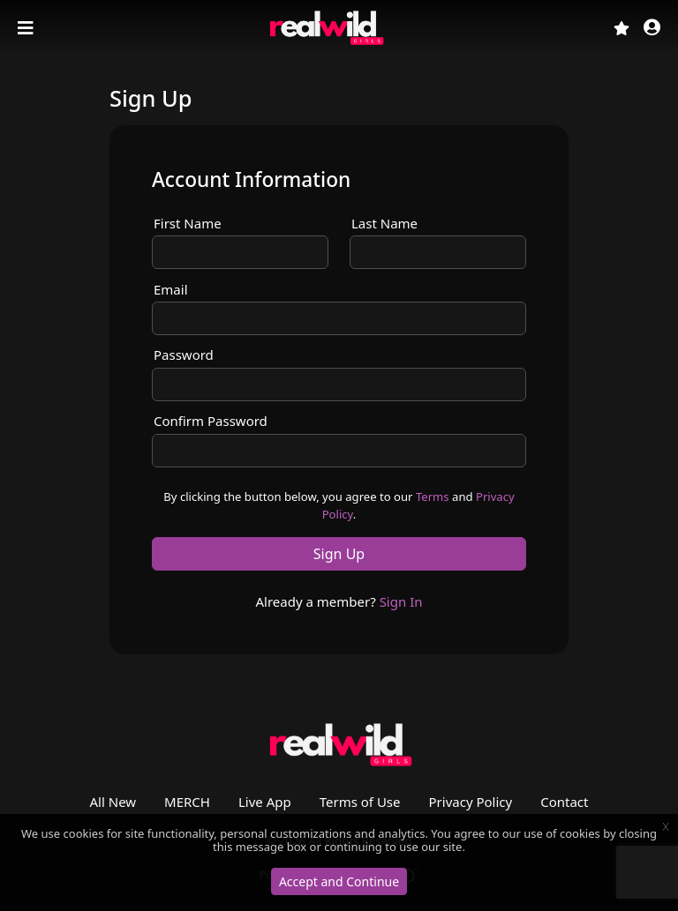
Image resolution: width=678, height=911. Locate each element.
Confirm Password (210, 420)
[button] (652, 28)
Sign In (401, 601)
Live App (264, 801)
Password (184, 354)
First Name (188, 223)
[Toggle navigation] (27, 28)
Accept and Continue (339, 881)
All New (113, 801)
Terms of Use (360, 801)
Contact (564, 801)
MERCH (187, 801)
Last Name (384, 223)
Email (171, 289)
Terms (432, 496)
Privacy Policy (471, 801)
